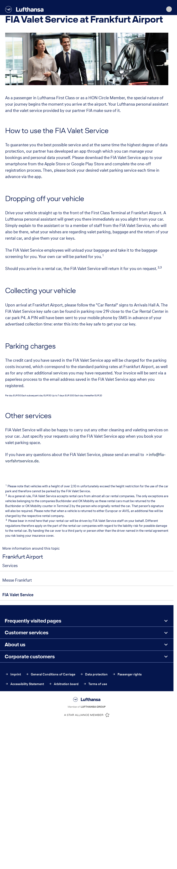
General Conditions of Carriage (50, 674)
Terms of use (95, 684)
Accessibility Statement (24, 684)
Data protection (94, 674)
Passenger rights (127, 674)
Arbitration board (64, 684)
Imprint (13, 674)
